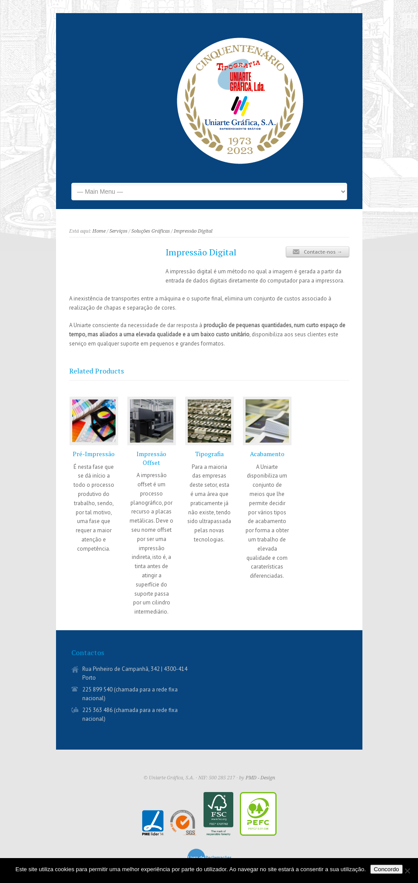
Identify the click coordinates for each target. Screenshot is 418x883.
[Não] (407, 870)
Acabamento (267, 454)
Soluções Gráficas (150, 231)
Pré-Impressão (94, 454)
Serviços (118, 231)
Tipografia (209, 454)
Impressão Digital (193, 231)
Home (98, 231)
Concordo (386, 869)
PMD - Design (260, 778)
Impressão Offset (151, 458)
